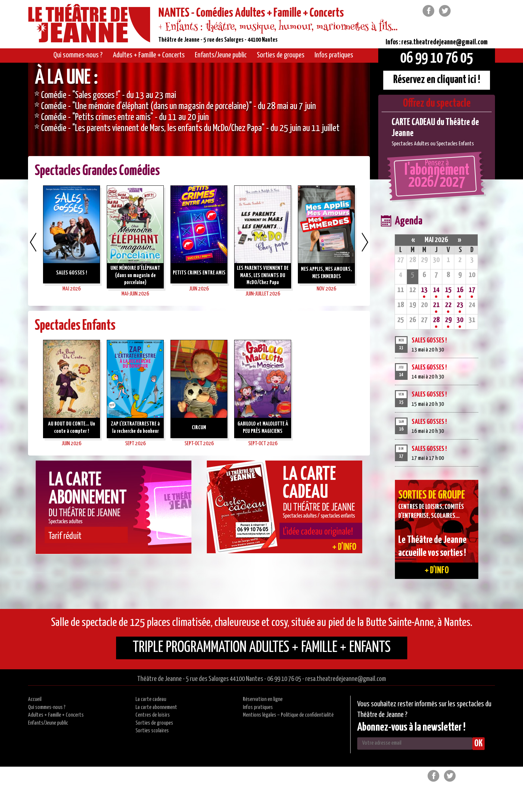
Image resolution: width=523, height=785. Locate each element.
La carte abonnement (156, 707)
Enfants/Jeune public (48, 723)
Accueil (34, 699)
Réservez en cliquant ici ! (436, 79)
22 (448, 305)
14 (436, 290)
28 (436, 320)
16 (460, 290)
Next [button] (365, 242)
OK (478, 743)
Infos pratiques (258, 707)
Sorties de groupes (154, 723)
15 (448, 290)
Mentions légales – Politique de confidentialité (288, 715)
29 (448, 320)
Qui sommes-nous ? (46, 707)
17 (472, 290)
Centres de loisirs (152, 715)
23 (460, 305)
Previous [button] (33, 242)
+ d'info (437, 570)
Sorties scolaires (152, 731)
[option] (199, 121)
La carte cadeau (150, 699)
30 (460, 320)
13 (424, 290)
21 (436, 305)
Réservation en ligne (263, 699)
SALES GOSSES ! (429, 340)
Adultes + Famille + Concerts (56, 715)
